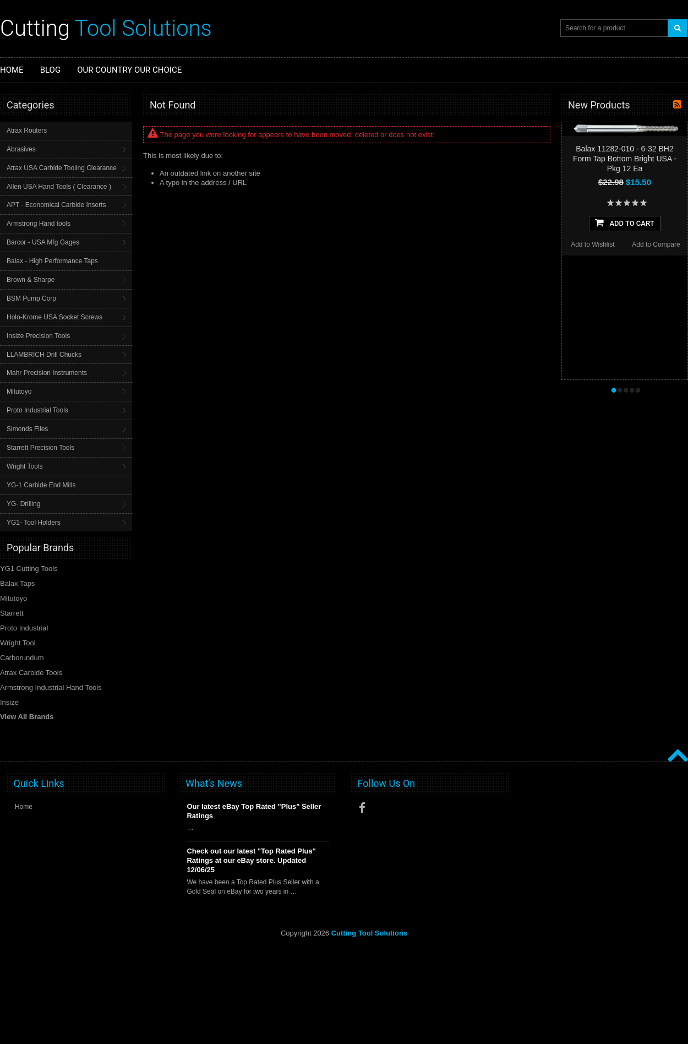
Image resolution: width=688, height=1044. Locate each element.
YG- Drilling (23, 504)
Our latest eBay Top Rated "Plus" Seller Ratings (254, 811)
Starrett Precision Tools (40, 448)
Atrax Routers (27, 130)
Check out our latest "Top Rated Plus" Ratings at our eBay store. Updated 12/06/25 (251, 860)
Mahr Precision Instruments (47, 373)
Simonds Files (27, 429)
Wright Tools (25, 466)
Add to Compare (656, 244)
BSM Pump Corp (31, 298)
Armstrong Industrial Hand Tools (51, 687)
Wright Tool (18, 643)
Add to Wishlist (592, 244)
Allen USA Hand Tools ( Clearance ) (59, 187)
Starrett (12, 613)
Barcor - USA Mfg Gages (43, 242)
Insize (9, 702)
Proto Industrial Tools (37, 410)
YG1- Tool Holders (34, 522)
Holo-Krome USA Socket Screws (54, 317)
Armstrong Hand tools (38, 223)
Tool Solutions (106, 28)
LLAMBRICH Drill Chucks (44, 354)
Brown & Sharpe (30, 280)
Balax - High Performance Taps (52, 261)
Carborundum (22, 658)
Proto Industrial (24, 628)
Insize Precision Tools (38, 336)
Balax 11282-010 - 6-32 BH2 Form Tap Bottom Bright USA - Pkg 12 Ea (624, 158)
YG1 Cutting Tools (29, 568)
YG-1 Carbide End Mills (41, 485)
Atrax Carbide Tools (31, 672)
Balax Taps (17, 583)
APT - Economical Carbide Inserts (56, 205)
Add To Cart (624, 222)
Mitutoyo (19, 391)
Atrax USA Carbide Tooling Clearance (62, 168)
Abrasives (21, 149)
